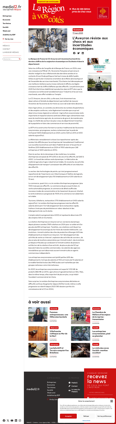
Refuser (86, 416)
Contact (74, 386)
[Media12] (69, 383)
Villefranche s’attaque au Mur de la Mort (58, 333)
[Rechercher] (19, 59)
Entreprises (54, 344)
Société (95, 328)
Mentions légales (86, 420)
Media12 (74, 383)
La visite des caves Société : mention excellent (100, 350)
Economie (78, 29)
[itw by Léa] (3, 39)
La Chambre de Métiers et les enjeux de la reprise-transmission (101, 315)
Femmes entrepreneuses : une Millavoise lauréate (59, 314)
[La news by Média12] (69, 390)
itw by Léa (9, 39)
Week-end (54, 328)
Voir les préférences (104, 416)
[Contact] (69, 386)
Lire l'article (53, 321)
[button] (112, 401)
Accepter (68, 416)
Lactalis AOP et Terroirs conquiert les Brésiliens (59, 350)
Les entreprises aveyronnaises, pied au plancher (101, 333)
